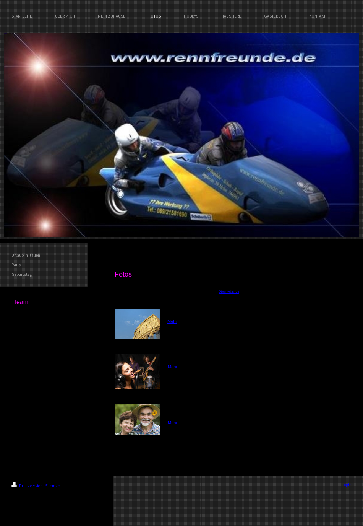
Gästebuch (229, 291)
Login (347, 484)
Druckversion (27, 486)
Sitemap (52, 486)
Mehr (172, 321)
